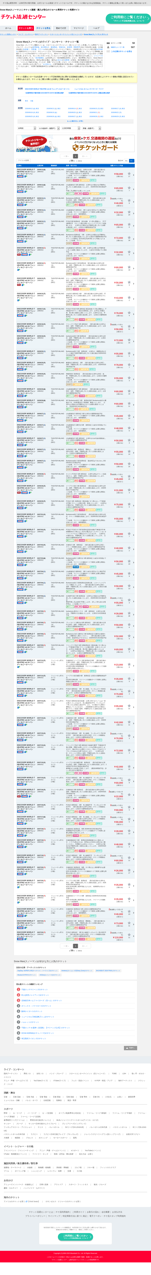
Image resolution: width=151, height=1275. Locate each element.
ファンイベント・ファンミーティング (19, 1150)
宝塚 (5, 1097)
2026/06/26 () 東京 (54, 116)
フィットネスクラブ (108, 1167)
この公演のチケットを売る (121, 51)
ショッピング (36, 1171)
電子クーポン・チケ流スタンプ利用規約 (107, 1216)
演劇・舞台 (9, 1093)
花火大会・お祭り (86, 1154)
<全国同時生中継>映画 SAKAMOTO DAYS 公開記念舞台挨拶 (89, 93)
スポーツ (8, 1109)
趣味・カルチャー (11, 1188)
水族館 (29, 1167)
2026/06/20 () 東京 (75, 112)
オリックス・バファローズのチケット (36, 1006)
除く (131, 160)
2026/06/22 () (116, 112)
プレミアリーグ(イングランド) (74, 1124)
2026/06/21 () (94, 112)
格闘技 (17, 1138)
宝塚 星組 (57, 1097)
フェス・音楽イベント (80, 1081)
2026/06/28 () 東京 (96, 116)
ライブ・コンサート (14, 1069)
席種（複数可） (89, 128)
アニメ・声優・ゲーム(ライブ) (16, 1081)
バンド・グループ (56, 1074)
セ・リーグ (17, 1113)
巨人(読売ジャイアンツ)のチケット (35, 995)
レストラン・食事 (55, 1171)
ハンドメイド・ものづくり (34, 1188)
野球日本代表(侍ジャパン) (40, 1120)
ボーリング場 (20, 1171)
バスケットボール (120, 1127)
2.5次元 (108, 1097)
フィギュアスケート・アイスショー (18, 1127)
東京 (26, 101)
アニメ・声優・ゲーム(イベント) (52, 1150)
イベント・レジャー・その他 (18, 1146)
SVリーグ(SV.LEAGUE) (74, 1127)
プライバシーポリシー (35, 1216)
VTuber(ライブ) (59, 1081)
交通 (69, 1171)
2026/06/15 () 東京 (96, 108)
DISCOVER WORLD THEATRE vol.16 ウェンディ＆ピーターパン (47, 89)
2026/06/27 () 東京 (75, 116)
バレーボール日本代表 (98, 1127)
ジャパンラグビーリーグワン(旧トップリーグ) (102, 1134)
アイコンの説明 (23, 160)
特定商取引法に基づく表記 (75, 1216)
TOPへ (132, 1048)
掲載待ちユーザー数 (117, 47)
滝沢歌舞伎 (39, 58)
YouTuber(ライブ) (41, 1081)
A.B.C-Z (59, 60)
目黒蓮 (33, 49)
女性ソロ (40, 1074)
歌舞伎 (59, 1100)
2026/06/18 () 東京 (32, 112)
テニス (40, 1127)
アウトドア (58, 1184)
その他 (79, 1171)
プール (6, 1171)
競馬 (75, 1138)
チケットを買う (26, 28)
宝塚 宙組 (70, 1097)
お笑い (120, 1097)
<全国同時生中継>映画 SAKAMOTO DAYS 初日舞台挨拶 (44, 93)
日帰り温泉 (44, 1184)
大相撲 (6, 1138)
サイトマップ (54, 1216)
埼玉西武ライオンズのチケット (33, 1039)
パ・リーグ (32, 1113)
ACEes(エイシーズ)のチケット (50, 975)
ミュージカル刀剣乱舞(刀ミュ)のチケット (37, 1017)
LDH (124, 1074)
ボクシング (43, 1138)
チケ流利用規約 (62, 1212)
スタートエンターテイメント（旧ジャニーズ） (87, 1074)
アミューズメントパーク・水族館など (19, 1184)
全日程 (20, 108)
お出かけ (8, 1180)
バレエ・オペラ (31, 1100)
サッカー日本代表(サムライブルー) (42, 1124)
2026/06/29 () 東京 (118, 116)
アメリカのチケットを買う (14, 1201)
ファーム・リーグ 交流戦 (31, 1117)
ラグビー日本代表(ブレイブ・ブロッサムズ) (61, 1134)
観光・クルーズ (100, 1184)
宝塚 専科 (83, 1097)
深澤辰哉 (36, 47)
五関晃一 (67, 60)
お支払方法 (117, 1212)
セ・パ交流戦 (47, 1113)
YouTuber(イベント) (93, 1150)
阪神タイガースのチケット (32, 1011)
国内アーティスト (11, 1074)
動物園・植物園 (44, 1167)
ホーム (8, 28)
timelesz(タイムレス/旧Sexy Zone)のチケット (77, 971)
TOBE (114, 1074)
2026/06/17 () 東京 (118, 108)
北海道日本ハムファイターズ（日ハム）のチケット (41, 1000)
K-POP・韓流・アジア (104, 1081)
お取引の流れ (93, 1212)
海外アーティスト (125, 1081)
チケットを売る (43, 28)
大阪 (31, 101)
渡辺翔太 (54, 47)
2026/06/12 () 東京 (32, 108)
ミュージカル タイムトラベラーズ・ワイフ (88, 89)
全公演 (20, 88)
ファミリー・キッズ (40, 1154)
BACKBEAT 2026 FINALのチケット (108, 971)
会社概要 (106, 1212)
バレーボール (54, 1127)
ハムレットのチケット (30, 1022)
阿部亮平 (77, 47)
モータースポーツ (60, 1138)
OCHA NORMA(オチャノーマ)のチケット (37, 1033)
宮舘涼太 (62, 47)
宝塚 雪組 (43, 1097)
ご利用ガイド (78, 1212)
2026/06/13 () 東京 (54, 108)
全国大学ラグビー (133, 1134)
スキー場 (90, 1167)
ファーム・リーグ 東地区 (97, 1113)
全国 (19, 100)
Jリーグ (20, 1124)
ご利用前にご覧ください (128, 18)
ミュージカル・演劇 (12, 1100)
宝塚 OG (96, 1097)
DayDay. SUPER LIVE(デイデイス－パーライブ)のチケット (37, 971)
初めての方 (61, 28)
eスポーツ (75, 1150)
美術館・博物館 (62, 1167)
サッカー (7, 1124)
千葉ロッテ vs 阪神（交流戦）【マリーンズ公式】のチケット (45, 1028)
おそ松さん (47, 64)
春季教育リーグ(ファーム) (14, 1120)
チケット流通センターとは (41, 1212)
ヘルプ (96, 28)
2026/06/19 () (52, 112)
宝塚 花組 (17, 1097)
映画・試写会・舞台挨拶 (63, 1154)
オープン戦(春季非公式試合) (70, 1113)
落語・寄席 (71, 1100)
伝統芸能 (47, 1100)
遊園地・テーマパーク (12, 1167)
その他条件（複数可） (47, 128)
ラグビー (34, 1134)
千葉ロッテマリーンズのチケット (34, 990)
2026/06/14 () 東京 (75, 108)
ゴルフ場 (78, 1167)
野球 (5, 1113)
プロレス (29, 1138)
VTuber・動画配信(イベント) (15, 1154)
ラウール (41, 49)
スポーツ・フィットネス (78, 1184)
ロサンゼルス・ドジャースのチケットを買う (63, 1201)
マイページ (79, 28)
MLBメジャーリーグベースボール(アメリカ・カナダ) (77, 1120)
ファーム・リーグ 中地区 (122, 1113)
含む (126, 160)
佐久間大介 (45, 47)
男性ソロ (27, 1074)
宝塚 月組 (30, 1097)
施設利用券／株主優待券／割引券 (21, 1163)
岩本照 (69, 47)
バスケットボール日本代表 (14, 1134)
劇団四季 (131, 1097)
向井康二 (26, 49)
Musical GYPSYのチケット (26, 975)
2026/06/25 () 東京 (32, 116)
